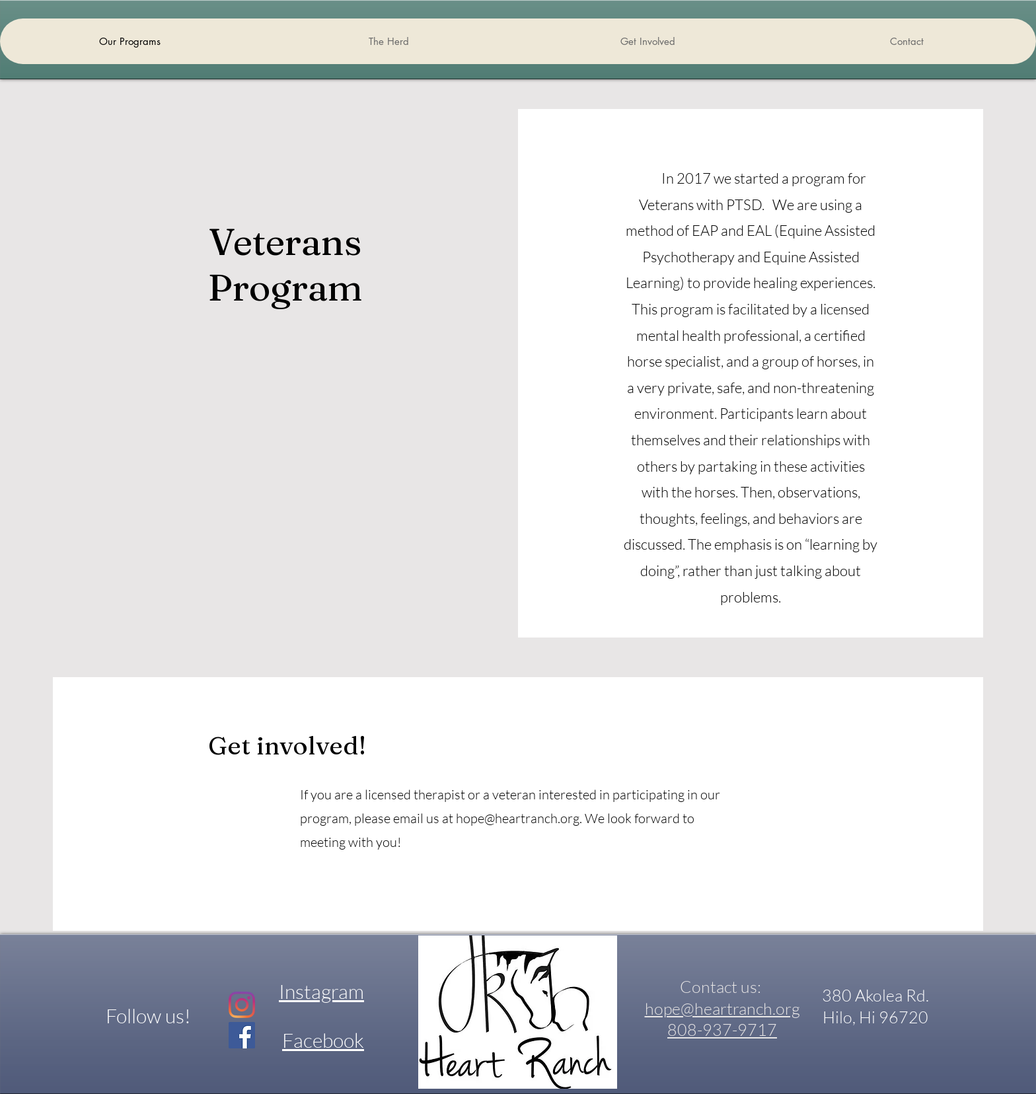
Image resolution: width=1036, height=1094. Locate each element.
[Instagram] (242, 1005)
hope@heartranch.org (517, 818)
